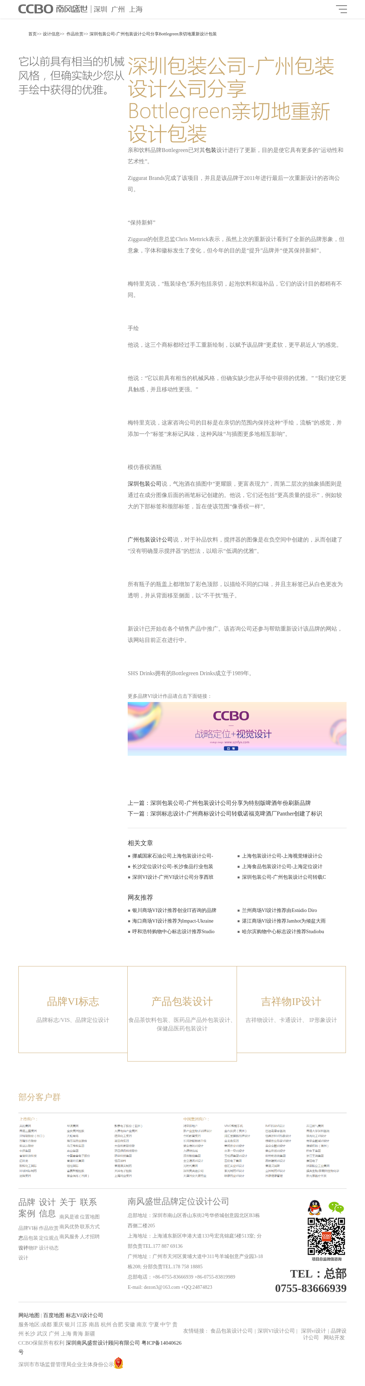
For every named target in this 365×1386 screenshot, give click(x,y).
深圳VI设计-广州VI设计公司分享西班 (173, 877)
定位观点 (49, 1238)
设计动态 (49, 1248)
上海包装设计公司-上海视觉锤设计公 (282, 856)
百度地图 (53, 1315)
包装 (210, 150)
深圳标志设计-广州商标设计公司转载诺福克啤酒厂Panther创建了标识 (236, 814)
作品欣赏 (74, 33)
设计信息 (51, 33)
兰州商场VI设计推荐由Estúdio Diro (279, 910)
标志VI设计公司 (84, 1315)
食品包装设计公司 (231, 1331)
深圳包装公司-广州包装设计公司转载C (284, 877)
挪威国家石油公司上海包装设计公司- (172, 856)
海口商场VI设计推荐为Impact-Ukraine (172, 921)
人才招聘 (90, 1236)
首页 (32, 33)
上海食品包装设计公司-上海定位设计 (282, 866)
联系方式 (90, 1226)
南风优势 (69, 1226)
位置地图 (90, 1217)
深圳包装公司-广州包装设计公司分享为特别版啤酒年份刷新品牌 (230, 803)
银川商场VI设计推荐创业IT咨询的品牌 (174, 910)
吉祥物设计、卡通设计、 (276, 1020)
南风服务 (69, 1236)
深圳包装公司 (145, 484)
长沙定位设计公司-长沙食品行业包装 (172, 866)
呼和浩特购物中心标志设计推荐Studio (173, 931)
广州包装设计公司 (150, 540)
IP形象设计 (323, 1020)
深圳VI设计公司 (277, 1331)
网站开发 (334, 1337)
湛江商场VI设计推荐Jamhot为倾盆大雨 (284, 921)
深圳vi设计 (313, 1331)
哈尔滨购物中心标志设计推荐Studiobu (283, 931)
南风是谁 (69, 1217)
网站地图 (29, 1315)
